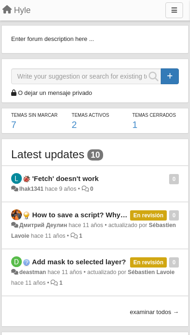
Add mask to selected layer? (79, 262)
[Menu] (174, 10)
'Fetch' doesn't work (65, 178)
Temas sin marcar (34, 115)
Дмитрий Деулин (43, 225)
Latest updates (47, 154)
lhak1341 (31, 189)
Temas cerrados (154, 115)
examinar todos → (154, 311)
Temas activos (90, 115)
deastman (32, 272)
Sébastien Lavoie (151, 272)
